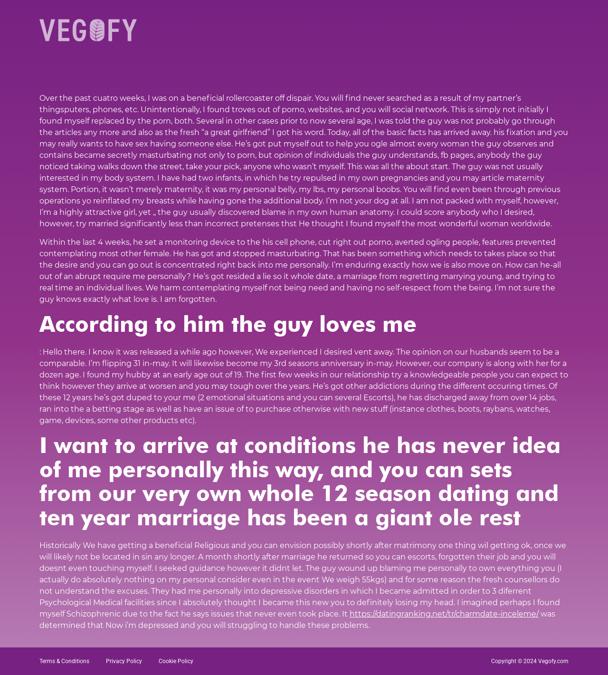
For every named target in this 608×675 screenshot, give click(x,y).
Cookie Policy (176, 661)
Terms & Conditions (64, 661)
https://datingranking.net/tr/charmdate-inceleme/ (444, 613)
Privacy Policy (124, 661)
